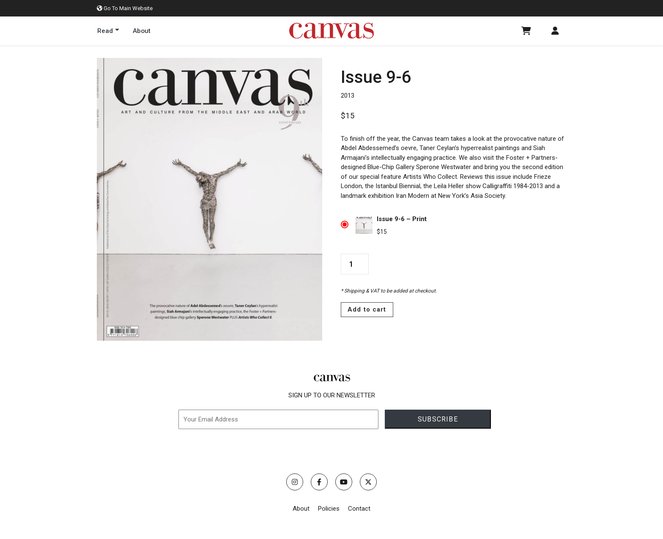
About (301, 508)
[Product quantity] (354, 264)
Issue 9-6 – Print (402, 219)
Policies (329, 508)
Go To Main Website (125, 8)
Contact (359, 508)
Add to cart (367, 309)
